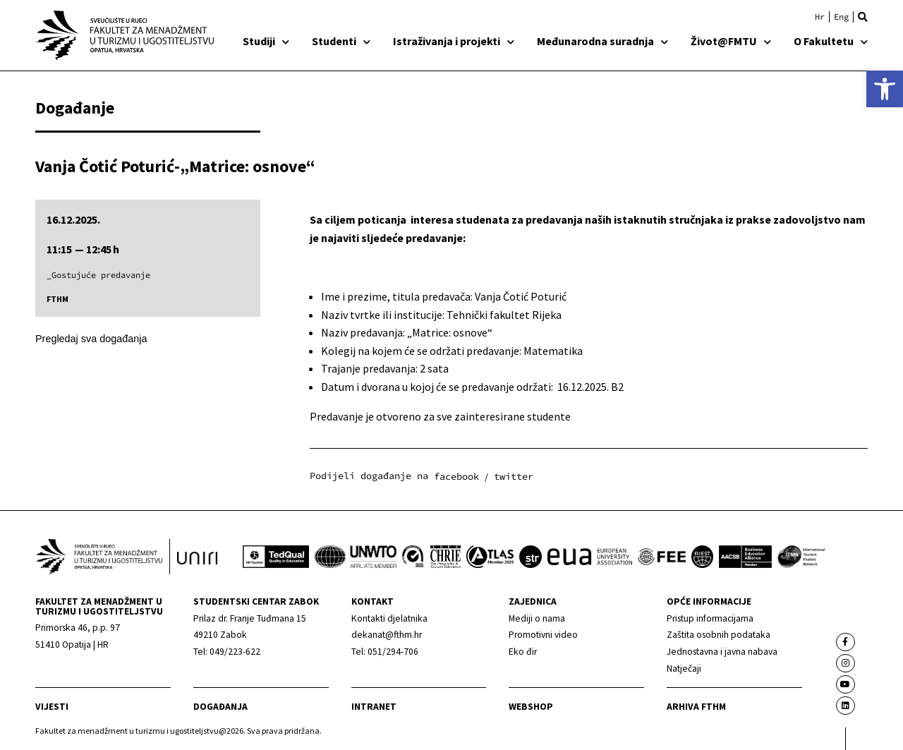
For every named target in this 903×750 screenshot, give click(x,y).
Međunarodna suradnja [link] (602, 41)
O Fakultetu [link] (831, 41)
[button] (863, 17)
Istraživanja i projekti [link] (453, 41)
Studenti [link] (341, 41)
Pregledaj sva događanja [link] (91, 338)
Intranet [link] (373, 707)
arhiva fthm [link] (696, 707)
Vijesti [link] (51, 707)
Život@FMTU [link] (731, 41)
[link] (884, 89)
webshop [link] (531, 707)
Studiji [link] (266, 41)
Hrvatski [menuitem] (820, 17)
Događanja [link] (220, 707)
